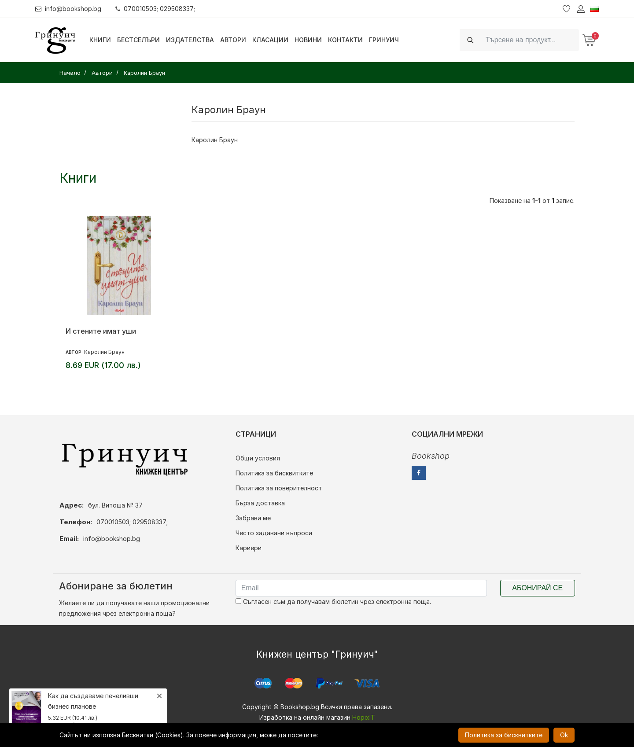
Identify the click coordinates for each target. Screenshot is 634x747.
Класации (270, 40)
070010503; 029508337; (155, 8)
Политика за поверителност (279, 488)
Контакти (345, 40)
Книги (100, 40)
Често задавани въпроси (274, 533)
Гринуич (384, 40)
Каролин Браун (104, 352)
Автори (233, 40)
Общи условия (258, 458)
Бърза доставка (260, 503)
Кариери (249, 548)
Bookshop (431, 455)
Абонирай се (537, 588)
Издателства (190, 40)
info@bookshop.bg (68, 8)
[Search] (529, 40)
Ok (564, 735)
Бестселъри (138, 40)
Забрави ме (253, 518)
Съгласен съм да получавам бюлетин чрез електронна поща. (333, 601)
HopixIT (363, 717)
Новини (308, 40)
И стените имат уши (101, 331)
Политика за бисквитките (274, 473)
